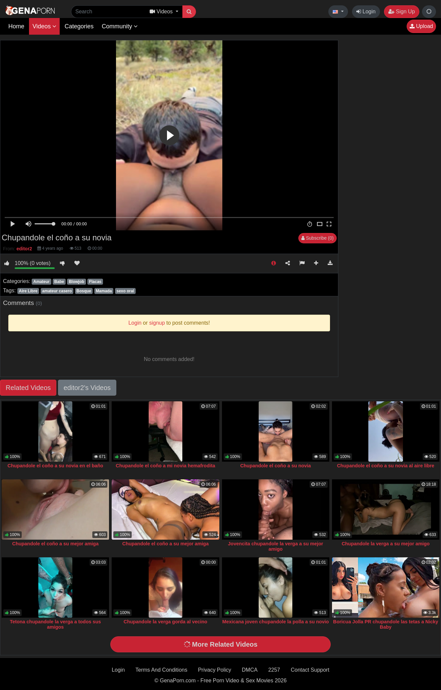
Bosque (83, 291)
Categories (79, 26)
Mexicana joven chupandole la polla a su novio (275, 621)
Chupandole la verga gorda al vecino (165, 621)
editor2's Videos (87, 387)
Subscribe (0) (317, 238)
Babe (59, 281)
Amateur (41, 281)
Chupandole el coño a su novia (275, 465)
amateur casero (57, 291)
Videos (44, 26)
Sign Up (401, 11)
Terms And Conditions (161, 670)
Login (366, 11)
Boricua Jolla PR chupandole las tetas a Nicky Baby (385, 624)
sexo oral (125, 291)
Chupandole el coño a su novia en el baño (55, 465)
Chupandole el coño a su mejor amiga (55, 543)
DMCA (250, 670)
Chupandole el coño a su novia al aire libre (385, 465)
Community (120, 26)
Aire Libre (28, 291)
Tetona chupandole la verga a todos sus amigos (55, 624)
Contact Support (310, 670)
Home (16, 26)
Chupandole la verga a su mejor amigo (386, 543)
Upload (421, 26)
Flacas (95, 281)
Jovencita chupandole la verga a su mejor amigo (275, 546)
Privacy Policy (214, 670)
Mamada (104, 291)
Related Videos (28, 387)
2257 (274, 670)
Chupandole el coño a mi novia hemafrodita (165, 465)
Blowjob (76, 281)
